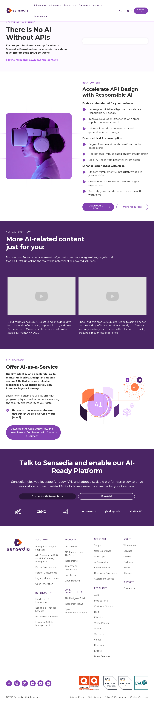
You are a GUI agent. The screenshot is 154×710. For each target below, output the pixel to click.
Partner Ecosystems (46, 572)
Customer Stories (103, 606)
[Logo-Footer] (18, 545)
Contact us (141, 11)
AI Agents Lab (101, 562)
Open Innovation (44, 584)
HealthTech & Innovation (42, 601)
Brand (126, 567)
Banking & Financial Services (45, 609)
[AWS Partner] (111, 683)
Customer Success (104, 578)
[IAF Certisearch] (65, 682)
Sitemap (127, 573)
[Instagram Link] (17, 683)
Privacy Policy (77, 697)
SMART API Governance (71, 568)
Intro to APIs (101, 600)
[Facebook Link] (9, 683)
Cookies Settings (139, 697)
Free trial (106, 496)
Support (98, 545)
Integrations (71, 561)
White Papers (101, 623)
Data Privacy (94, 697)
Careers (127, 556)
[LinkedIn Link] (33, 683)
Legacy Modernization (47, 578)
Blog (96, 612)
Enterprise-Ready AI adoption (46, 548)
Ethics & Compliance (116, 697)
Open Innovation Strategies (76, 611)
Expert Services (102, 567)
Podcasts (99, 645)
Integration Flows (74, 604)
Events (98, 651)
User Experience (102, 551)
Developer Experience (105, 573)
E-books (98, 617)
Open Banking (72, 580)
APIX (96, 595)
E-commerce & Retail (46, 616)
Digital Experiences (45, 567)
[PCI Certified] (141, 683)
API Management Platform (74, 554)
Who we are (129, 545)
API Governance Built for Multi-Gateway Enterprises (46, 558)
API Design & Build (75, 598)
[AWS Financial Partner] (125, 683)
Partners (127, 562)
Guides (97, 628)
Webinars (99, 634)
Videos (97, 639)
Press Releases (102, 656)
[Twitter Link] (25, 683)
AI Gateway (71, 546)
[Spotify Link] (48, 683)
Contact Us (129, 588)
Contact (127, 551)
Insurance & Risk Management (44, 624)
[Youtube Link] (40, 683)
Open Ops (99, 556)
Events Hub (71, 575)
